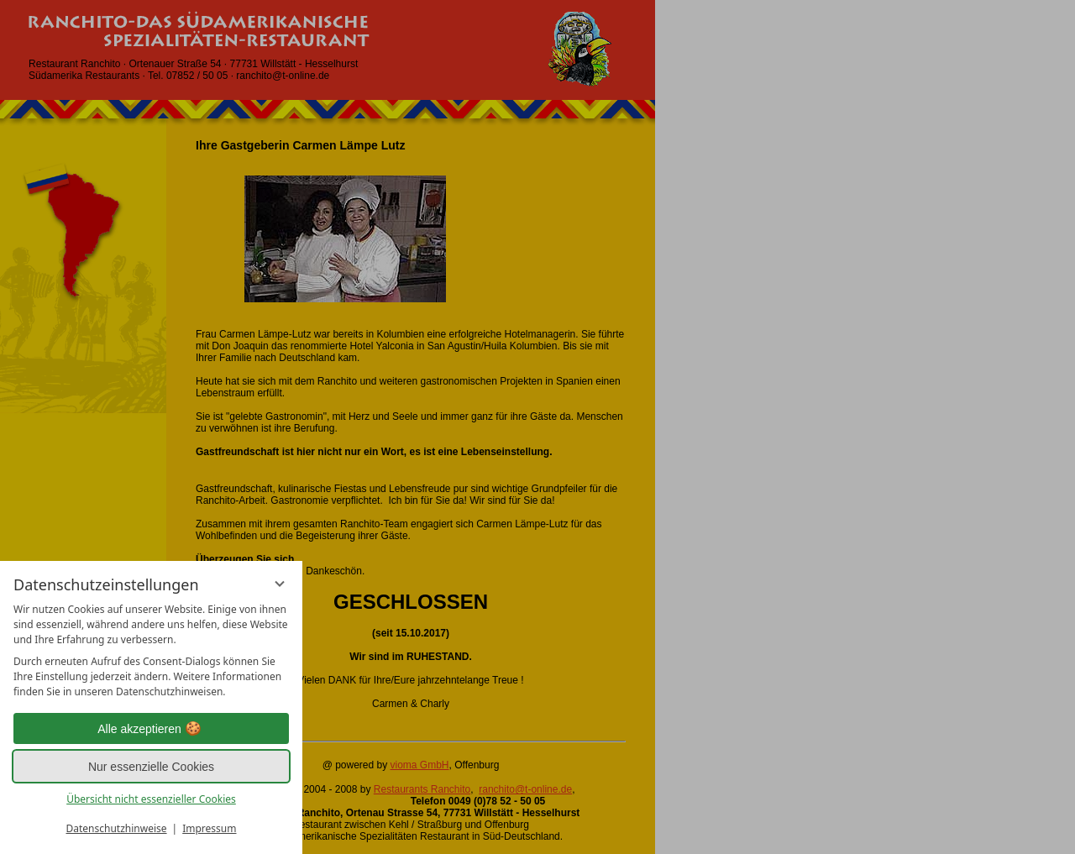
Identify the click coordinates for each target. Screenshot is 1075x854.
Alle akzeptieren (151, 729)
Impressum (209, 828)
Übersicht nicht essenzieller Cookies (151, 799)
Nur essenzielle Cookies (151, 766)
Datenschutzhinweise (116, 828)
